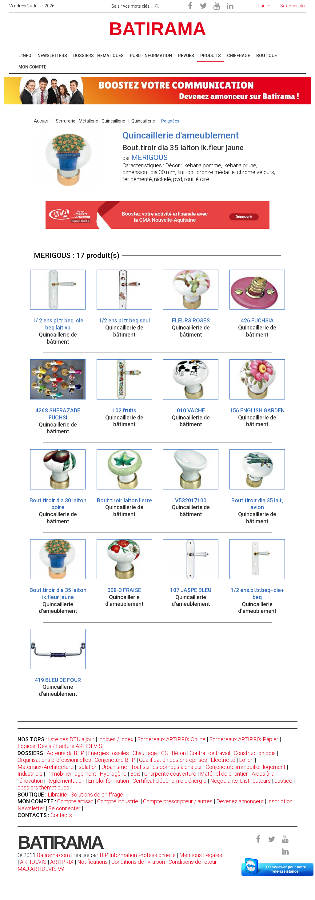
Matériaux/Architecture (46, 767)
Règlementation (65, 780)
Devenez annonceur (240, 801)
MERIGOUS (149, 157)
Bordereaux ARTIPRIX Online (171, 739)
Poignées (170, 121)
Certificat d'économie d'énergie (169, 780)
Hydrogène (113, 773)
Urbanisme (114, 767)
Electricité (223, 760)
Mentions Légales (200, 855)
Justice (283, 780)
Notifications (93, 862)
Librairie (57, 794)
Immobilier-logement (71, 773)
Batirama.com (53, 855)
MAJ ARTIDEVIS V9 (41, 869)
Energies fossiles (108, 753)
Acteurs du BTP (65, 753)
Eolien (246, 760)
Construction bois (255, 753)
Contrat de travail (209, 753)
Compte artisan (75, 801)
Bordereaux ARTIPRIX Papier (243, 739)
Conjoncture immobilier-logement (245, 767)
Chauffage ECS (150, 753)
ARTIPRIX (62, 862)
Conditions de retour (193, 862)
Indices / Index (116, 739)
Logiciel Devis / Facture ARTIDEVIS (60, 746)
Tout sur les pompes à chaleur (166, 767)
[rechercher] (157, 5)
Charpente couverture (170, 773)
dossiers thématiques (43, 787)
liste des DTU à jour (71, 739)
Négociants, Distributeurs (240, 780)
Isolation (87, 767)
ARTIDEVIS (33, 862)
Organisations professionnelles (54, 760)
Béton (179, 753)
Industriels (30, 773)
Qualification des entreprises (173, 760)
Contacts (61, 815)
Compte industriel (118, 801)
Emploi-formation (108, 780)
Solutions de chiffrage (97, 794)
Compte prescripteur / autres (178, 801)
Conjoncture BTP (115, 760)
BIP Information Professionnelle (138, 855)
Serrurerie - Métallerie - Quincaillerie (90, 121)
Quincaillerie (143, 121)
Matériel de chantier (224, 773)
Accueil (42, 121)
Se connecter (64, 808)
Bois (135, 773)
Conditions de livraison (138, 862)
